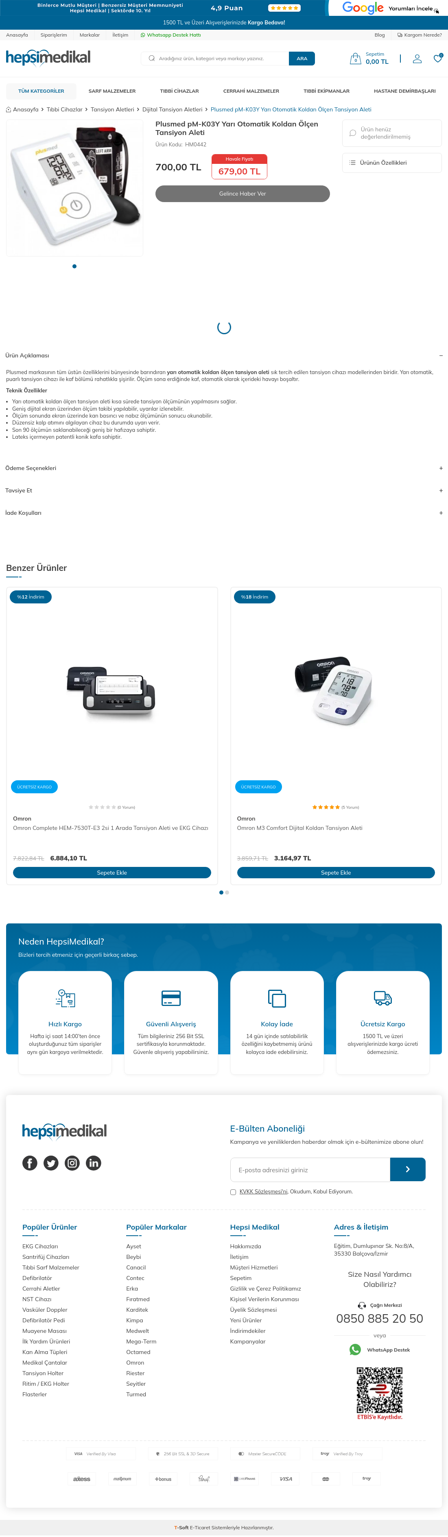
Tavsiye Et (224, 490)
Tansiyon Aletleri (112, 109)
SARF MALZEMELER (112, 91)
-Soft (182, 1527)
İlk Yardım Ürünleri (46, 1341)
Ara (302, 58)
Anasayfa (17, 35)
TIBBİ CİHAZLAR (179, 91)
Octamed (138, 1352)
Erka (132, 1288)
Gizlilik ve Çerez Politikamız (265, 1288)
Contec (135, 1278)
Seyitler (136, 1383)
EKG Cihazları (40, 1246)
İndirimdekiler (248, 1331)
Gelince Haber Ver (242, 193)
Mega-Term (141, 1341)
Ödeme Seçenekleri (224, 468)
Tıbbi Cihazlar (65, 109)
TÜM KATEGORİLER (41, 91)
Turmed (136, 1394)
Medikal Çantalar (44, 1362)
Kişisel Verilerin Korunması (264, 1299)
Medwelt (137, 1331)
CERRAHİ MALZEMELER (251, 91)
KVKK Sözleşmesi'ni (263, 1191)
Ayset (133, 1246)
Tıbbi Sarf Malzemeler (50, 1267)
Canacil (136, 1267)
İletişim (120, 35)
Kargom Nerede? (420, 35)
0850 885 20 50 (379, 1318)
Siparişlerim (54, 35)
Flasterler (34, 1394)
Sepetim (241, 1278)
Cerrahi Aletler (41, 1288)
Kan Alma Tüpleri (44, 1352)
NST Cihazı (36, 1299)
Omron (22, 818)
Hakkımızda (245, 1246)
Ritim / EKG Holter (45, 1383)
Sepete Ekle (112, 872)
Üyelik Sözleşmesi (253, 1309)
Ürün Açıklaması (224, 355)
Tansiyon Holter (42, 1373)
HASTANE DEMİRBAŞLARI (405, 91)
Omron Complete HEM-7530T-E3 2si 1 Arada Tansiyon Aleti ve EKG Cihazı (110, 828)
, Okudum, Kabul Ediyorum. (291, 1191)
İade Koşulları (224, 512)
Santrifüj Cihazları (45, 1257)
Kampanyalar (248, 1341)
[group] (75, 188)
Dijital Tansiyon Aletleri (172, 109)
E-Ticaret (200, 1527)
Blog (380, 35)
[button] (74, 266)
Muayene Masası (44, 1331)
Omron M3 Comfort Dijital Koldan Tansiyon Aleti (300, 828)
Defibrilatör (37, 1278)
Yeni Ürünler (246, 1320)
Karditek (137, 1309)
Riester (135, 1373)
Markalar (90, 35)
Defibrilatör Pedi (43, 1320)
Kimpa (134, 1320)
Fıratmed (138, 1299)
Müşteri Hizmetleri (254, 1267)
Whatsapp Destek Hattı (171, 35)
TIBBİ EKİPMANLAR (327, 91)
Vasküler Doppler (45, 1309)
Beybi (133, 1257)
